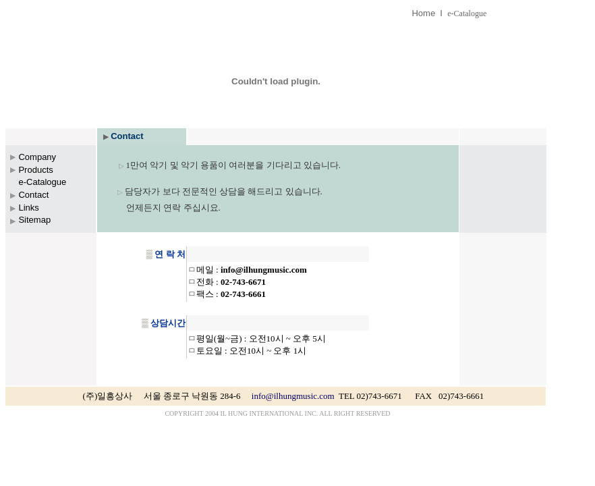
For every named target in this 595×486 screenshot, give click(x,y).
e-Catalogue (466, 13)
